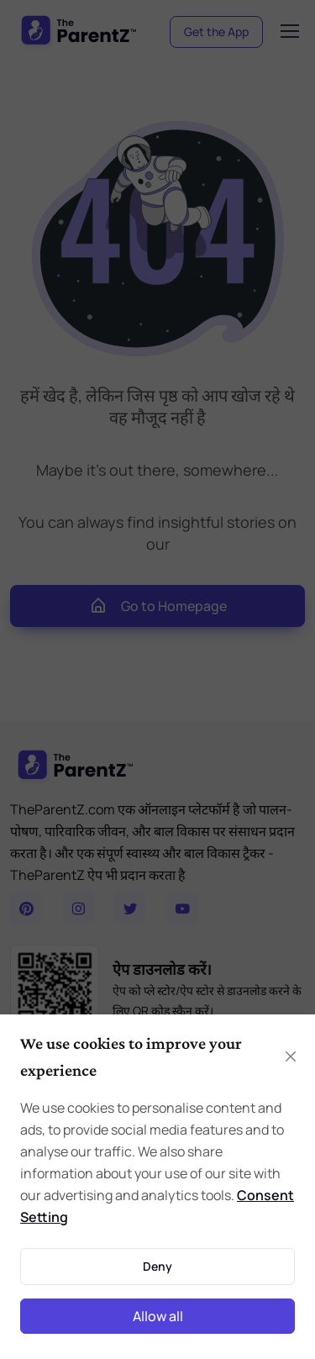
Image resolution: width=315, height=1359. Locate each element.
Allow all (158, 1316)
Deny (157, 1266)
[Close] (290, 1056)
